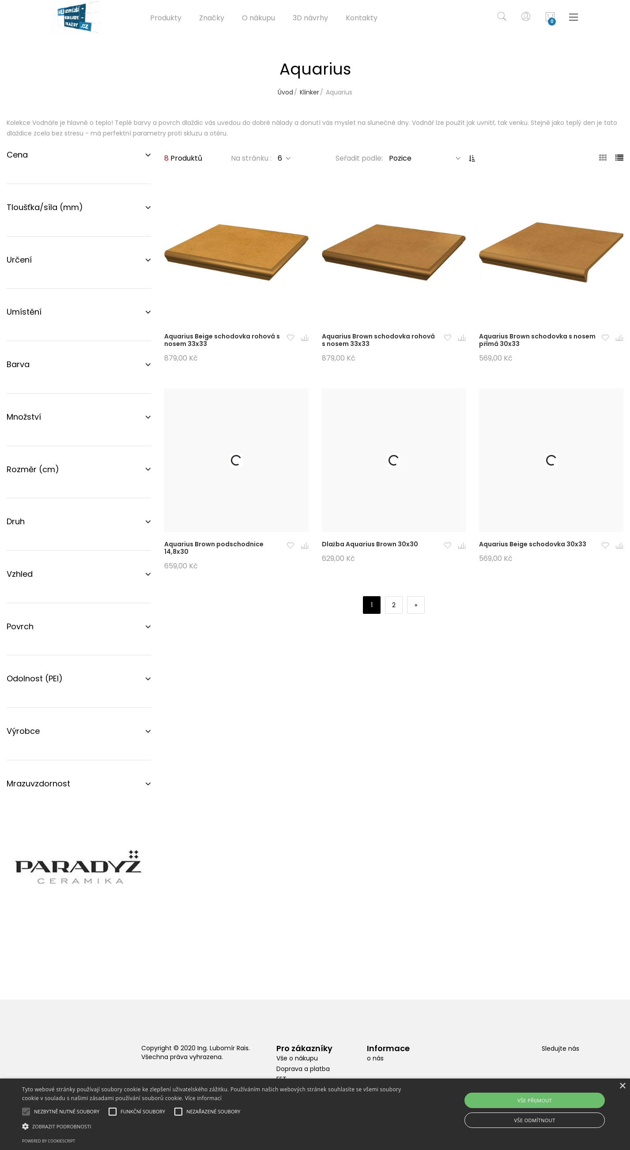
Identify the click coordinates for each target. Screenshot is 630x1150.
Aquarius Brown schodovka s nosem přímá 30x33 (537, 340)
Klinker (309, 92)
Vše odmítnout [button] (534, 1120)
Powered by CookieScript (48, 1141)
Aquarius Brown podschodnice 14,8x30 (214, 548)
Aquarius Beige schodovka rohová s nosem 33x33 (222, 340)
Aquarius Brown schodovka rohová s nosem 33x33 (378, 340)
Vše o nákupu (297, 1058)
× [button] (622, 1086)
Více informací (203, 1098)
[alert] (315, 1114)
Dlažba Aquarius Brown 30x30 (370, 544)
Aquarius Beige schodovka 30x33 (532, 544)
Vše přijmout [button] (534, 1100)
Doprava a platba (303, 1068)
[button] (290, 338)
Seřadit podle (358, 158)
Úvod (285, 92)
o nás (375, 1058)
